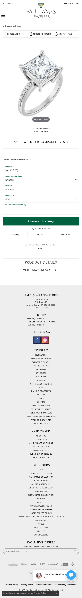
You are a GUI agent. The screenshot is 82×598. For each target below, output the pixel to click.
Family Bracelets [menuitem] (41, 405)
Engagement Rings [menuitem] (41, 358)
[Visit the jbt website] (42, 564)
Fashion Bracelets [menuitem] (41, 420)
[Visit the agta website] (33, 564)
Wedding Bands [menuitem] (41, 362)
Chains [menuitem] (41, 380)
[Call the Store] (41, 307)
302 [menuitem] (41, 469)
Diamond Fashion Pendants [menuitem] (41, 416)
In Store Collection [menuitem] (41, 473)
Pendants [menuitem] (41, 376)
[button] (8, 3)
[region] (41, 85)
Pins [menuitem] (41, 387)
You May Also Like (41, 270)
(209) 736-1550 (41, 131)
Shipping (15, 234)
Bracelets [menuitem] (41, 373)
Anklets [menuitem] (41, 394)
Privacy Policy (41, 457)
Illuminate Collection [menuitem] (41, 495)
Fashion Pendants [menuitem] (41, 409)
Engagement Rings (13, 26)
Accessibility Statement (65, 584)
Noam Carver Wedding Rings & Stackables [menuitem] (41, 516)
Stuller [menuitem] (41, 531)
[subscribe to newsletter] (75, 551)
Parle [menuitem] (41, 524)
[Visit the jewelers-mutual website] (53, 564)
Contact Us (41, 439)
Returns (40, 234)
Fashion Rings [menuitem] (41, 365)
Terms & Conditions (41, 454)
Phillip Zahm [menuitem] (41, 527)
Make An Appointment (41, 443)
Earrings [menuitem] (41, 369)
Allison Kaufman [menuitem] (40, 484)
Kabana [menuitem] (41, 498)
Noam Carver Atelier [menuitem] (41, 509)
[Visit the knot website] (32, 573)
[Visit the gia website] (24, 564)
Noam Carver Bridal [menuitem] (41, 513)
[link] (71, 3)
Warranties (66, 234)
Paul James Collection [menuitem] (41, 477)
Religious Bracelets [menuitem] (41, 412)
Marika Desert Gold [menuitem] (41, 506)
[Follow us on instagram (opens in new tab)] (45, 340)
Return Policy (41, 446)
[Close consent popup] (56, 593)
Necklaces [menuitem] (41, 355)
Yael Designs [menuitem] (41, 534)
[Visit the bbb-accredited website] (64, 564)
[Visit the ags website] (13, 564)
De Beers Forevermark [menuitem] (41, 487)
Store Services (41, 450)
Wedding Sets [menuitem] (41, 423)
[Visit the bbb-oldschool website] (72, 564)
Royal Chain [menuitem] (41, 480)
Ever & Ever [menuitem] (41, 491)
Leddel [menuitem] (41, 502)
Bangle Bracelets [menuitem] (41, 391)
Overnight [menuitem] (41, 520)
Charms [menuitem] (41, 402)
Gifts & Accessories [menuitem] (41, 384)
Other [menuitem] (41, 398)
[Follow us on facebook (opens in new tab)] (37, 340)
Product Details (41, 262)
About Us (41, 435)
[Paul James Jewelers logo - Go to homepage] (41, 10)
